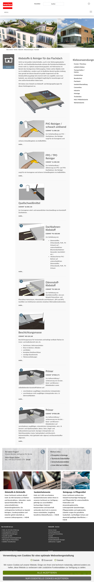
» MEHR (26, 517)
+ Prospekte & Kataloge (59, 455)
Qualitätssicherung (53, 538)
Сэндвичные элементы (48, 581)
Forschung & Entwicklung (55, 534)
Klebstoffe (20, 49)
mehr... (21, 144)
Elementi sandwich (58, 581)
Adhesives (42, 579)
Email (28, 459)
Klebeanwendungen (28, 49)
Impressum (31, 573)
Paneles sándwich (77, 581)
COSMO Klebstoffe (36, 579)
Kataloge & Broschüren (7, 566)
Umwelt (50, 536)
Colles (47, 579)
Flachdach (36, 49)
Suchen (53, 4)
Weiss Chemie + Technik (11, 49)
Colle (53, 579)
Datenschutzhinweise (48, 573)
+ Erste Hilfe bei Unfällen (59, 465)
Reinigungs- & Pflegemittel (74, 492)
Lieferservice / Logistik (54, 542)
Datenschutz (38, 573)
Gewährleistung (5, 558)
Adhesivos (60, 579)
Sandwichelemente (42, 492)
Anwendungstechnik (54, 532)
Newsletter (37, 4)
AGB (41, 575)
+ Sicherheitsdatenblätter (59, 462)
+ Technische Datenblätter (60, 458)
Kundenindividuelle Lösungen (56, 540)
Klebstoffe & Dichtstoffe (15, 492)
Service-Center (52, 530)
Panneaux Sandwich (38, 581)
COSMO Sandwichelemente (19, 581)
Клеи (50, 579)
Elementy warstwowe (67, 581)
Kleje (56, 579)
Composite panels (30, 581)
